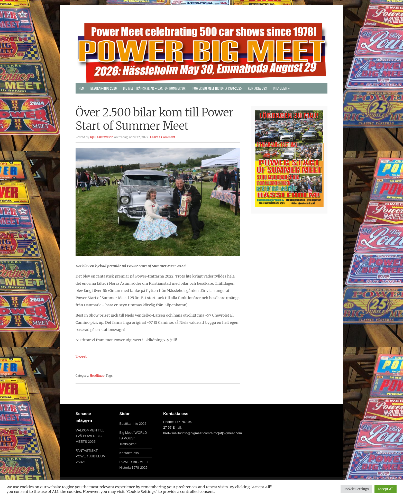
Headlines (97, 375)
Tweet (81, 356)
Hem (81, 88)
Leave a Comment (162, 137)
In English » (281, 88)
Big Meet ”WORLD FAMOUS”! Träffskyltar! (133, 438)
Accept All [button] (385, 489)
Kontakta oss (257, 88)
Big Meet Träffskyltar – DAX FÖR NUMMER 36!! (154, 88)
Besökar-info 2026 (103, 88)
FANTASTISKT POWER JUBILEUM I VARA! (91, 456)
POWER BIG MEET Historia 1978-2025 (217, 88)
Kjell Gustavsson (101, 137)
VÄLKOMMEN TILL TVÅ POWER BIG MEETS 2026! (90, 436)
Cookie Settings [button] (356, 489)
